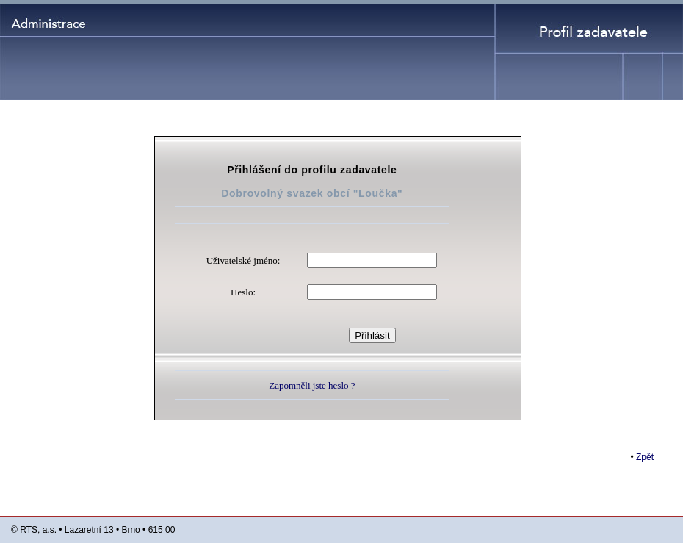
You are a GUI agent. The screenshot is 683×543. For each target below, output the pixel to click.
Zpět (645, 457)
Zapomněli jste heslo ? (312, 385)
